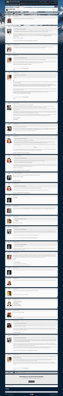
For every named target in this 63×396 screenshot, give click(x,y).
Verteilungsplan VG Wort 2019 (47, 35)
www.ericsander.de (27, 152)
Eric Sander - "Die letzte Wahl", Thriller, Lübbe (19, 152)
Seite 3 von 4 (23, 13)
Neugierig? (14, 133)
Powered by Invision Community (54, 394)
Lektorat (14, 52)
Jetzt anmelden (31, 381)
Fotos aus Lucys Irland (25, 68)
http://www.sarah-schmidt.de (17, 180)
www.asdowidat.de (15, 119)
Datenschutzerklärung (10, 394)
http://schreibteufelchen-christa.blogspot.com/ (32, 40)
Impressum (6, 394)
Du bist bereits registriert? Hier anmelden (12, 4)
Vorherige (9, 13)
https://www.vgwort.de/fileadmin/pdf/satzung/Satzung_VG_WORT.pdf (22, 64)
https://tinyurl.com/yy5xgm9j (23, 40)
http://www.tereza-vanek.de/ (17, 332)
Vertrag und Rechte (19, 10)
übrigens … (14, 69)
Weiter (17, 13)
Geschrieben (16, 26)
